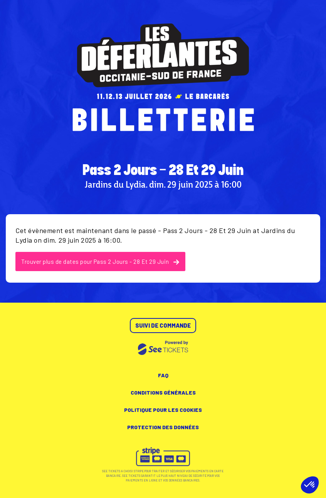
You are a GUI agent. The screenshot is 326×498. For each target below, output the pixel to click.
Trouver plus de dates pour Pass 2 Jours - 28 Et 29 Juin (100, 261)
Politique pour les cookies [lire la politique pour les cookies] (163, 409)
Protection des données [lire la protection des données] (163, 427)
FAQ (163, 375)
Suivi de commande (163, 325)
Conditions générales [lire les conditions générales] (163, 392)
